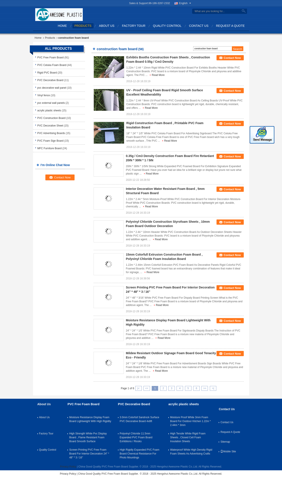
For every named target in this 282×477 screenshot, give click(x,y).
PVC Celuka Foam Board (52, 65)
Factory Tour (133, 25)
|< (138, 388)
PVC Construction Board (51, 118)
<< (146, 388)
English (185, 3)
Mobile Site (228, 451)
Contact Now (232, 57)
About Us (106, 25)
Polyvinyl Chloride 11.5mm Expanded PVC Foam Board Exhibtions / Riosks (136, 437)
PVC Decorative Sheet (50, 125)
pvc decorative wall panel (51, 87)
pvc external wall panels (51, 102)
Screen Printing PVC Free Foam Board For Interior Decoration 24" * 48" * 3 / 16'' (89, 453)
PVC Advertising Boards (51, 133)
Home (62, 25)
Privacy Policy (68, 466)
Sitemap (225, 441)
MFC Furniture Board (49, 148)
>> (204, 388)
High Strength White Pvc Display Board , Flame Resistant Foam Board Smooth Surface (88, 437)
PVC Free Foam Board (50, 57)
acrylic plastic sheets (49, 110)
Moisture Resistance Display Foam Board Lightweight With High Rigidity (90, 419)
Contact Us (199, 25)
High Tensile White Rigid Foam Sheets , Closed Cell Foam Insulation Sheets (188, 437)
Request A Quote (230, 25)
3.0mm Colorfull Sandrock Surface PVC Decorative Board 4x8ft (139, 419)
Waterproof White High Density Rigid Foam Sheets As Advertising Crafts (191, 451)
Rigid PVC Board (47, 72)
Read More (158, 75)
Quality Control (167, 25)
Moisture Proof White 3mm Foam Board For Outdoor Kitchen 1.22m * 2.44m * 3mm (190, 421)
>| (213, 388)
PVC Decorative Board (50, 80)
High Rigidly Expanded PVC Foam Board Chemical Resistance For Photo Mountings (139, 453)
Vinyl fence (43, 95)
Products (83, 25)
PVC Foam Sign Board (50, 140)
